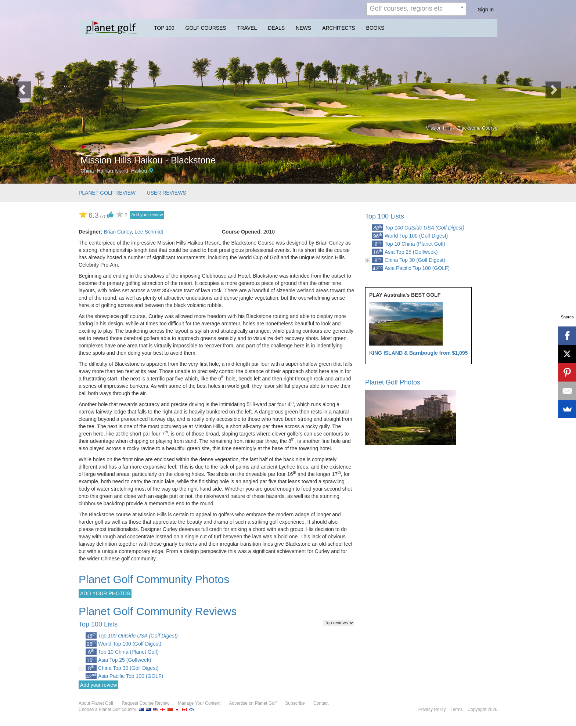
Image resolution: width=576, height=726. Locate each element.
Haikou (139, 171)
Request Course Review (145, 703)
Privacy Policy (432, 709)
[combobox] (416, 9)
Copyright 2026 (482, 709)
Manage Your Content (199, 703)
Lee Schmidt (148, 232)
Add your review (147, 214)
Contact (320, 703)
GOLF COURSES (206, 28)
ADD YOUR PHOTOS (105, 593)
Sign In (486, 9)
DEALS (276, 28)
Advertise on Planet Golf (253, 703)
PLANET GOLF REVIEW (107, 193)
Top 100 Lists (384, 216)
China (87, 171)
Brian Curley (118, 232)
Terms (457, 709)
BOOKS (375, 28)
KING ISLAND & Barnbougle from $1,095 (418, 353)
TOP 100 (164, 28)
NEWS (303, 28)
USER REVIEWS (166, 193)
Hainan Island (112, 171)
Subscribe (295, 703)
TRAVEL (247, 28)
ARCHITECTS (338, 28)
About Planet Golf (96, 703)
